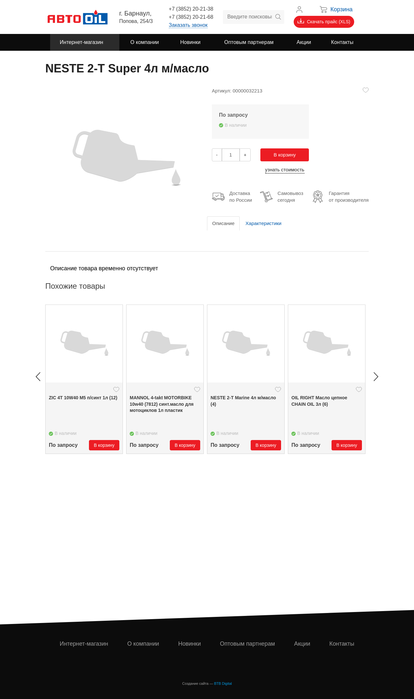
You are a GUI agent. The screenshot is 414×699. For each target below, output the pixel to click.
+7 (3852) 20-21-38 (191, 9)
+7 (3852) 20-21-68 (191, 17)
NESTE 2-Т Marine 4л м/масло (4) (243, 401)
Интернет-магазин (84, 643)
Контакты (341, 643)
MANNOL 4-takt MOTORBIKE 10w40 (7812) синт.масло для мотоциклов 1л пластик (162, 404)
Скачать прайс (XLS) (324, 21)
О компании (143, 643)
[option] (84, 379)
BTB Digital (223, 683)
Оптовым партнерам (248, 643)
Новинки (189, 643)
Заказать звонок (188, 25)
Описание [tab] (223, 223)
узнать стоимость (284, 169)
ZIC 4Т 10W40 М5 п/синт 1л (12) (83, 397)
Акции (302, 643)
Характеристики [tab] (263, 223)
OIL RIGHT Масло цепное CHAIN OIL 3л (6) (319, 401)
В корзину (285, 154)
